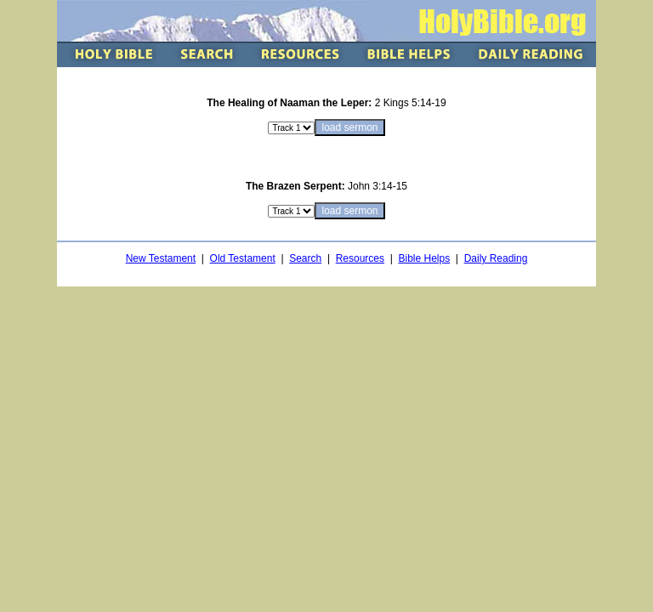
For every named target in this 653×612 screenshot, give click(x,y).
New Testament (161, 258)
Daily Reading (496, 258)
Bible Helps (424, 258)
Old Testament (242, 258)
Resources (360, 258)
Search (305, 258)
